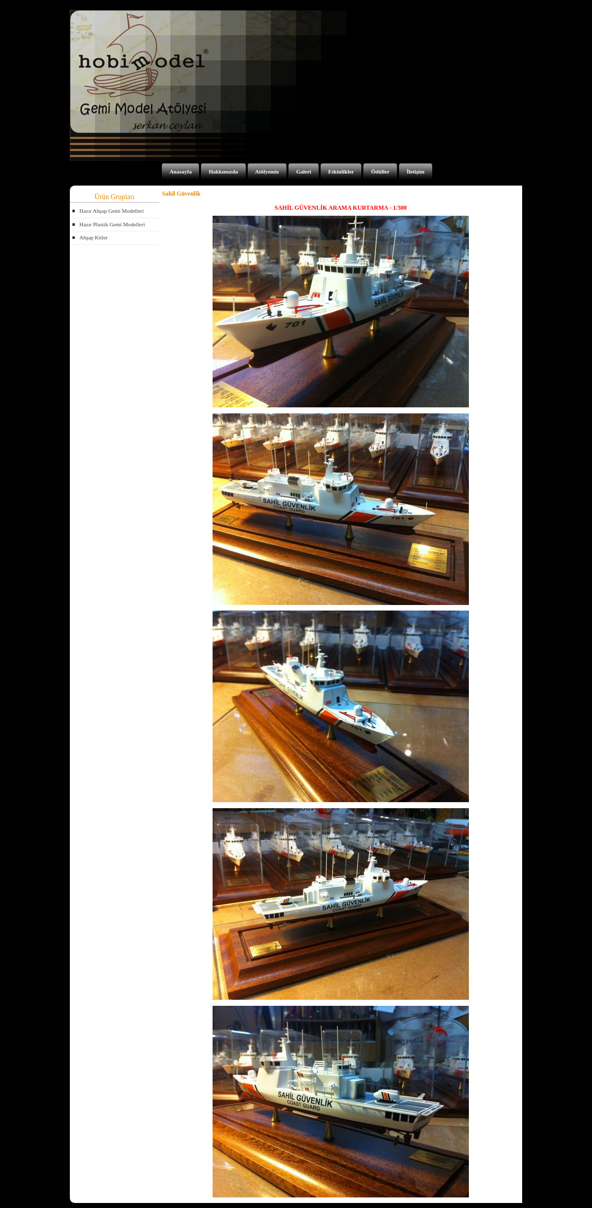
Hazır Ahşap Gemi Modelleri (111, 211)
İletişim (415, 171)
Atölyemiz (267, 171)
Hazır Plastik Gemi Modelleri (112, 224)
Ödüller (380, 171)
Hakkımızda (223, 171)
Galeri (303, 171)
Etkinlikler (341, 171)
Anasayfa (180, 171)
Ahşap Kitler (93, 237)
